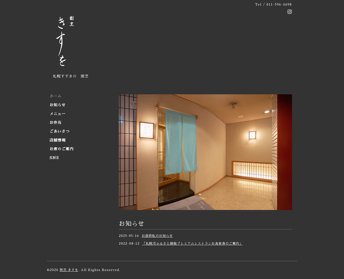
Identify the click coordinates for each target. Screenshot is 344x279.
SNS (54, 158)
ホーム (56, 96)
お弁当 (56, 122)
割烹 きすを (69, 270)
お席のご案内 (62, 149)
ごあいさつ (60, 131)
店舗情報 (58, 140)
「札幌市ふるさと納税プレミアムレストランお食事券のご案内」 (192, 243)
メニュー (58, 114)
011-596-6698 (279, 4)
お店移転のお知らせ (157, 235)
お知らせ (58, 105)
